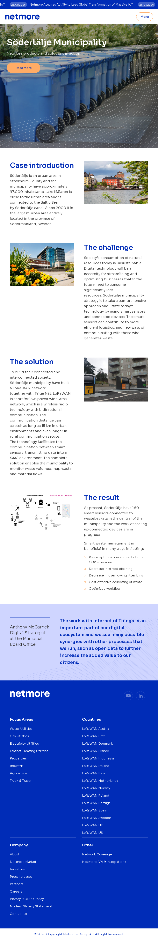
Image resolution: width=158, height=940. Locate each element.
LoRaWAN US (92, 833)
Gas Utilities (19, 736)
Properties (18, 758)
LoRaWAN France (95, 751)
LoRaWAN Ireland (95, 766)
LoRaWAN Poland (95, 795)
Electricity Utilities (24, 743)
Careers (16, 891)
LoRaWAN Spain (94, 810)
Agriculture (18, 773)
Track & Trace (20, 781)
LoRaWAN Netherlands (100, 781)
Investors (17, 869)
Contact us (18, 914)
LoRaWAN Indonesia (98, 758)
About (15, 854)
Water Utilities (21, 729)
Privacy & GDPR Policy (27, 899)
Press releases (21, 877)
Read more (24, 68)
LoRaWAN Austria (95, 729)
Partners (16, 884)
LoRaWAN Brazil (94, 736)
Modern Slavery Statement (31, 906)
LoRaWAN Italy (93, 773)
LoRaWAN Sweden (96, 818)
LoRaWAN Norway (96, 788)
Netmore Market (23, 862)
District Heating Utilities (29, 751)
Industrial (17, 766)
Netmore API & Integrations (104, 862)
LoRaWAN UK (92, 825)
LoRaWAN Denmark (97, 743)
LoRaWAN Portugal (96, 803)
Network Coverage (97, 854)
